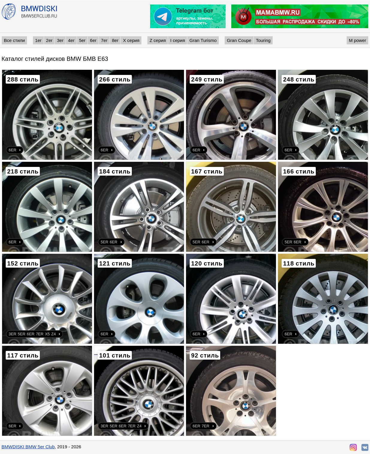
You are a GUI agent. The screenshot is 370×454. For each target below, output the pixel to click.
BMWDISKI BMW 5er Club (28, 446)
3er (60, 40)
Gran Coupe (239, 40)
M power (357, 40)
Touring (263, 40)
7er (104, 40)
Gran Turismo (203, 40)
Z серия (157, 40)
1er (38, 40)
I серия (177, 40)
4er (71, 40)
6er (93, 40)
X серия (131, 40)
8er (115, 40)
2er (49, 40)
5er (82, 40)
